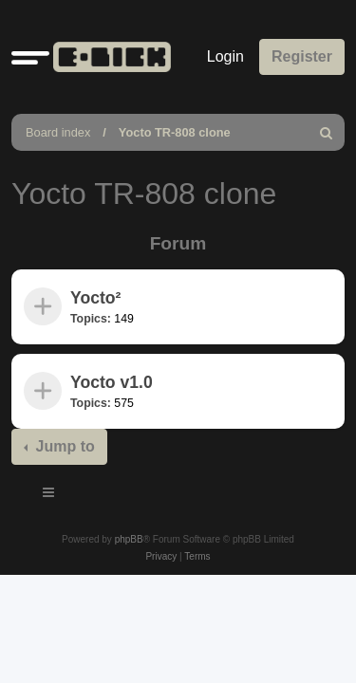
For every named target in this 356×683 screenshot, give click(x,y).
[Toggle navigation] (49, 495)
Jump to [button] (63, 446)
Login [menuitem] (225, 56)
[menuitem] (326, 132)
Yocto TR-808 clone (175, 132)
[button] (30, 57)
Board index (58, 132)
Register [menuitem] (302, 56)
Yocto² (95, 297)
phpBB (129, 539)
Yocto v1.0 (111, 382)
